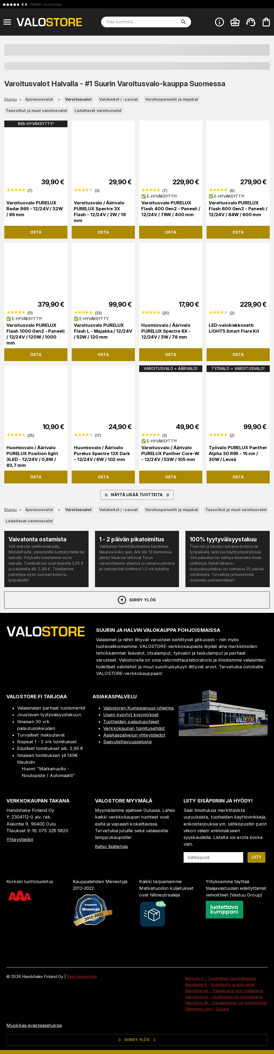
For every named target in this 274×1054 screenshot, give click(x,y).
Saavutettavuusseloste (127, 741)
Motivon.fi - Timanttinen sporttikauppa (220, 978)
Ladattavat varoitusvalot (98, 110)
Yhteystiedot (19, 839)
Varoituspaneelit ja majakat (171, 99)
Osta (36, 232)
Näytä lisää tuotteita (137, 495)
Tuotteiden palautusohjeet (131, 721)
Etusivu (10, 99)
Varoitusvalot (78, 99)
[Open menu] (7, 22)
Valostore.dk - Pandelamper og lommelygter (226, 1002)
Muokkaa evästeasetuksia (34, 1025)
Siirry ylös (136, 600)
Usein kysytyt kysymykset (131, 714)
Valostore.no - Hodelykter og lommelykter (224, 996)
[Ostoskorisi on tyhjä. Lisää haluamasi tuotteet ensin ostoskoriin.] (266, 22)
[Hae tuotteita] (142, 22)
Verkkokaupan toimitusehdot (134, 728)
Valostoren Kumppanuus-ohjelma (138, 708)
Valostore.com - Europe (207, 1008)
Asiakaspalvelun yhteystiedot (134, 735)
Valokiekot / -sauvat (118, 99)
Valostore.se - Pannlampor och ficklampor (224, 990)
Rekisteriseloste (82, 976)
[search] (183, 22)
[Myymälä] (223, 734)
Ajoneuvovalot (39, 99)
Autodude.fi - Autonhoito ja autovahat (219, 984)
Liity (257, 857)
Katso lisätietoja (111, 846)
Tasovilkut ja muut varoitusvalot (36, 110)
